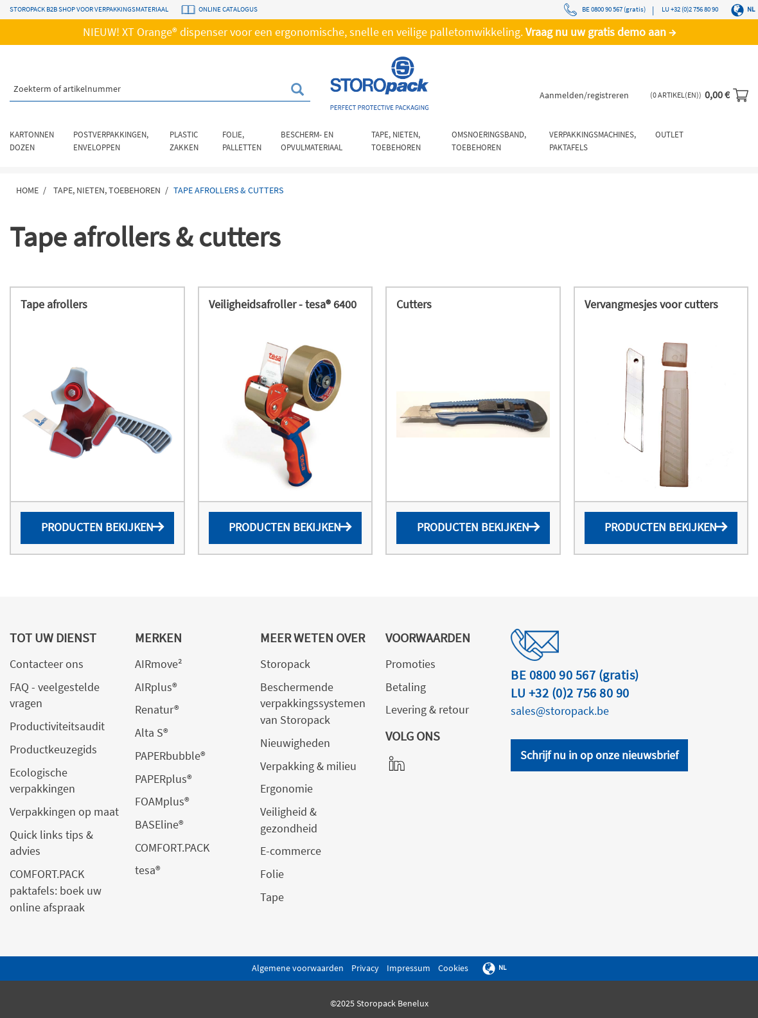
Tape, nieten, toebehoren (396, 141)
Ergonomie (286, 788)
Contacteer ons (47, 663)
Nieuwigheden (295, 742)
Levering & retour (427, 709)
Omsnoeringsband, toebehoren (489, 141)
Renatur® (157, 709)
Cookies (453, 968)
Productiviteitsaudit (57, 726)
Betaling (405, 687)
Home (27, 190)
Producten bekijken (97, 527)
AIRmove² (158, 663)
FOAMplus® (162, 801)
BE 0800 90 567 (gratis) (604, 9)
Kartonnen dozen (32, 141)
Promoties (410, 663)
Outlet (669, 134)
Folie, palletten (241, 141)
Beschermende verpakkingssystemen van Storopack (313, 703)
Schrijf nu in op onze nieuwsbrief (599, 755)
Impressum (408, 968)
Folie (272, 873)
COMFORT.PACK (172, 847)
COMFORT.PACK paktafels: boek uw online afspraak (55, 890)
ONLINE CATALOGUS (228, 8)
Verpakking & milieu (308, 766)
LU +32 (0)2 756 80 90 (689, 8)
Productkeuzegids (53, 749)
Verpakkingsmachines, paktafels (592, 141)
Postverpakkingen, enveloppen (110, 141)
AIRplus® (156, 687)
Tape (272, 897)
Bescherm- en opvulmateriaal (311, 141)
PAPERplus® (163, 778)
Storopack (285, 663)
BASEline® (159, 824)
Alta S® (151, 732)
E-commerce (290, 850)
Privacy (365, 968)
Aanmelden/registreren (584, 95)
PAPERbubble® (170, 755)
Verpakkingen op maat (64, 811)
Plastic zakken (184, 141)
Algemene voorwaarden (298, 968)
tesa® (148, 870)
